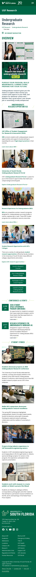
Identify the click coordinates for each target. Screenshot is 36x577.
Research (4, 548)
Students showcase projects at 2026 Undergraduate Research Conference (15, 368)
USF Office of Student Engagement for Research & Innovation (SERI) (14, 132)
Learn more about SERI (9, 147)
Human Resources (7, 555)
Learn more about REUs (10, 222)
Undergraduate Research (20, 27)
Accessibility (5, 571)
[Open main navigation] (32, 3)
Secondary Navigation (11, 33)
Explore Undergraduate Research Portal (15, 184)
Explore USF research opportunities (13, 262)
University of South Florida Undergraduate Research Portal (13, 172)
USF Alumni (21, 548)
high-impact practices (22, 141)
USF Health (21, 543)
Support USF (21, 550)
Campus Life (5, 546)
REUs (3, 212)
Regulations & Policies (8, 553)
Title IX (20, 541)
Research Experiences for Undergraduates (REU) (17, 208)
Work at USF (21, 536)
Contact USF (17, 568)
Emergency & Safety (24, 538)
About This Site (6, 568)
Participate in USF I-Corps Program (18, 281)
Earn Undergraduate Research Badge (18, 274)
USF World (21, 555)
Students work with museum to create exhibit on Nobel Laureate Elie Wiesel (16, 485)
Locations (5, 543)
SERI (3, 137)
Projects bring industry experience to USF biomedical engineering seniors (15, 447)
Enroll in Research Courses (18, 267)
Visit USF (26, 568)
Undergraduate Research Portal (16, 177)
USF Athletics (21, 546)
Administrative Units (8, 550)
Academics (5, 538)
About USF (5, 536)
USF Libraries (22, 553)
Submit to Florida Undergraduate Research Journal (18, 290)
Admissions (5, 541)
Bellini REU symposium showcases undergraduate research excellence (14, 407)
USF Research (9, 10)
